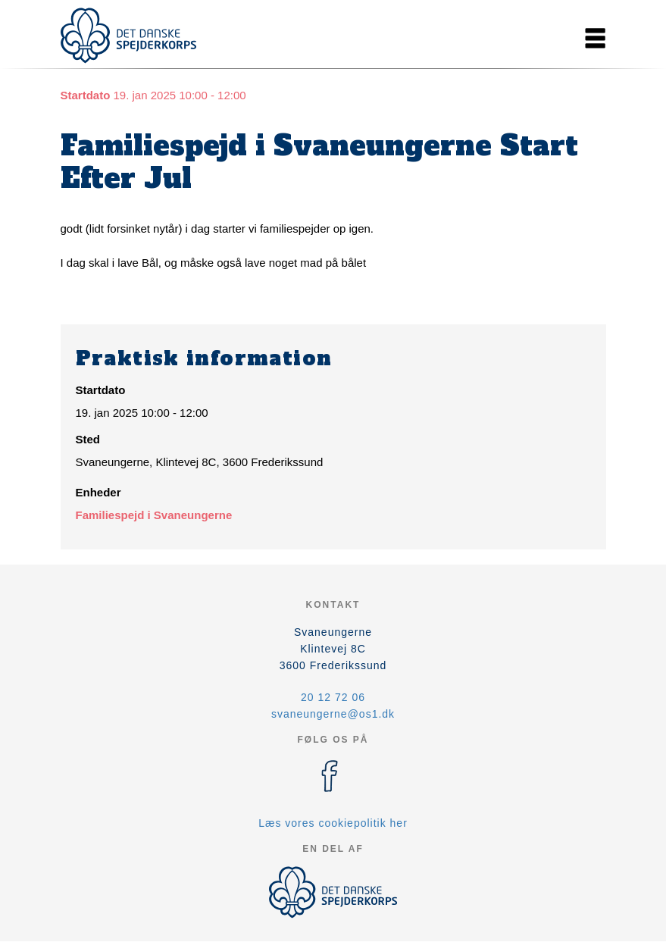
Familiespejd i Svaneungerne (154, 515)
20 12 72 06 (333, 697)
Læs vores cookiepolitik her (333, 823)
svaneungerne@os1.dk (333, 714)
